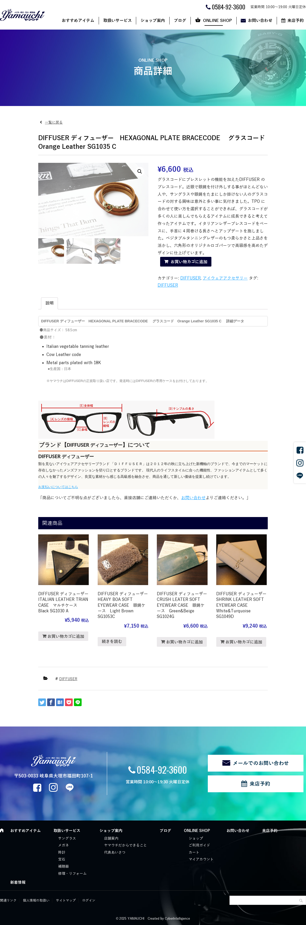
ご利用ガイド (199, 845)
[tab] (49, 303)
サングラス (67, 838)
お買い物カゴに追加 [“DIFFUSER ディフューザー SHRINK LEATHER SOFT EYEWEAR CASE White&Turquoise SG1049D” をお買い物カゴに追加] (243, 642)
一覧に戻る (54, 122)
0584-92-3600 (162, 769)
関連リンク (8, 900)
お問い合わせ (260, 20)
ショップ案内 (153, 20)
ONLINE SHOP (217, 20)
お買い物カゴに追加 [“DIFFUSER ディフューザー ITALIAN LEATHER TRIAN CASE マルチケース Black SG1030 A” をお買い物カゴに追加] (65, 636)
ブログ (180, 20)
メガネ (63, 845)
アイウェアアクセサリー (225, 278)
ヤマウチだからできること (125, 845)
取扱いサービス (117, 20)
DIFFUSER (190, 278)
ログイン (88, 900)
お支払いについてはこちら (58, 487)
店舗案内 (111, 838)
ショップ (196, 838)
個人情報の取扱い (36, 900)
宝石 (61, 859)
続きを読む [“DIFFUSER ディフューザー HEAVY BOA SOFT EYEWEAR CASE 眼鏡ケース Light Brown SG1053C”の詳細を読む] (112, 641)
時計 (61, 852)
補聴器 (63, 866)
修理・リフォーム (72, 874)
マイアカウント (201, 859)
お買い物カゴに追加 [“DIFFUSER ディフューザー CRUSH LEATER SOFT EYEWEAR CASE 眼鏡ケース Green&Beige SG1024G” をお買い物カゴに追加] (184, 642)
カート (194, 852)
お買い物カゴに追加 (189, 262)
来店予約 (260, 784)
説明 (49, 303)
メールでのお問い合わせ (261, 763)
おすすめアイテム (78, 20)
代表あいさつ (114, 852)
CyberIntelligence (177, 918)
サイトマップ (66, 900)
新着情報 (18, 882)
